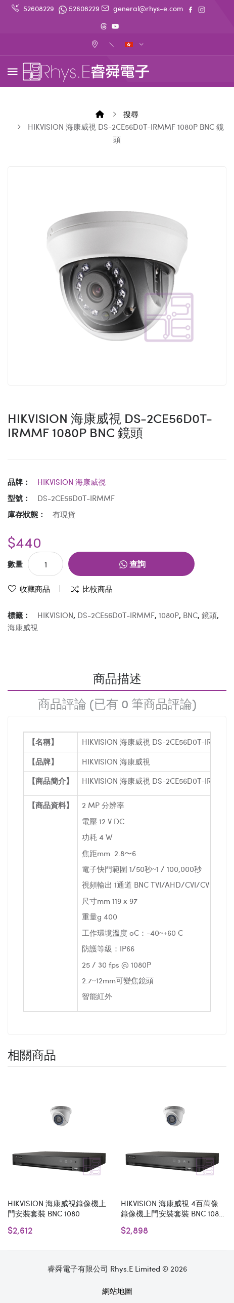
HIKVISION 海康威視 (71, 481)
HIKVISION (55, 615)
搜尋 (130, 114)
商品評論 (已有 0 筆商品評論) (117, 703)
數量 (15, 563)
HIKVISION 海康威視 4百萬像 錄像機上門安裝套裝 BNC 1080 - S (172, 1208)
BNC (190, 615)
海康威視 (23, 627)
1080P (169, 615)
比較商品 (97, 588)
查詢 (132, 563)
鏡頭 (209, 615)
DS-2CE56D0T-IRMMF (116, 615)
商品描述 (117, 677)
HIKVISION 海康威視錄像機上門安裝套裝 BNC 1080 (57, 1208)
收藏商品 (35, 588)
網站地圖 (117, 1290)
